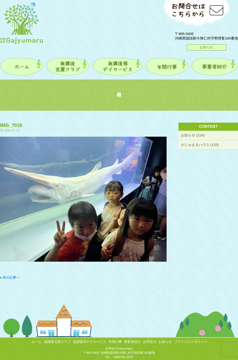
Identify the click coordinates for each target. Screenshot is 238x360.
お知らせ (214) (192, 135)
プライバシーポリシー (191, 342)
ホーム (37, 342)
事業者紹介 (132, 342)
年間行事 (115, 342)
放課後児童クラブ (57, 342)
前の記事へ (11, 277)
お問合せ (149, 342)
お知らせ (206, 47)
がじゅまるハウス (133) (200, 145)
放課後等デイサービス (89, 342)
